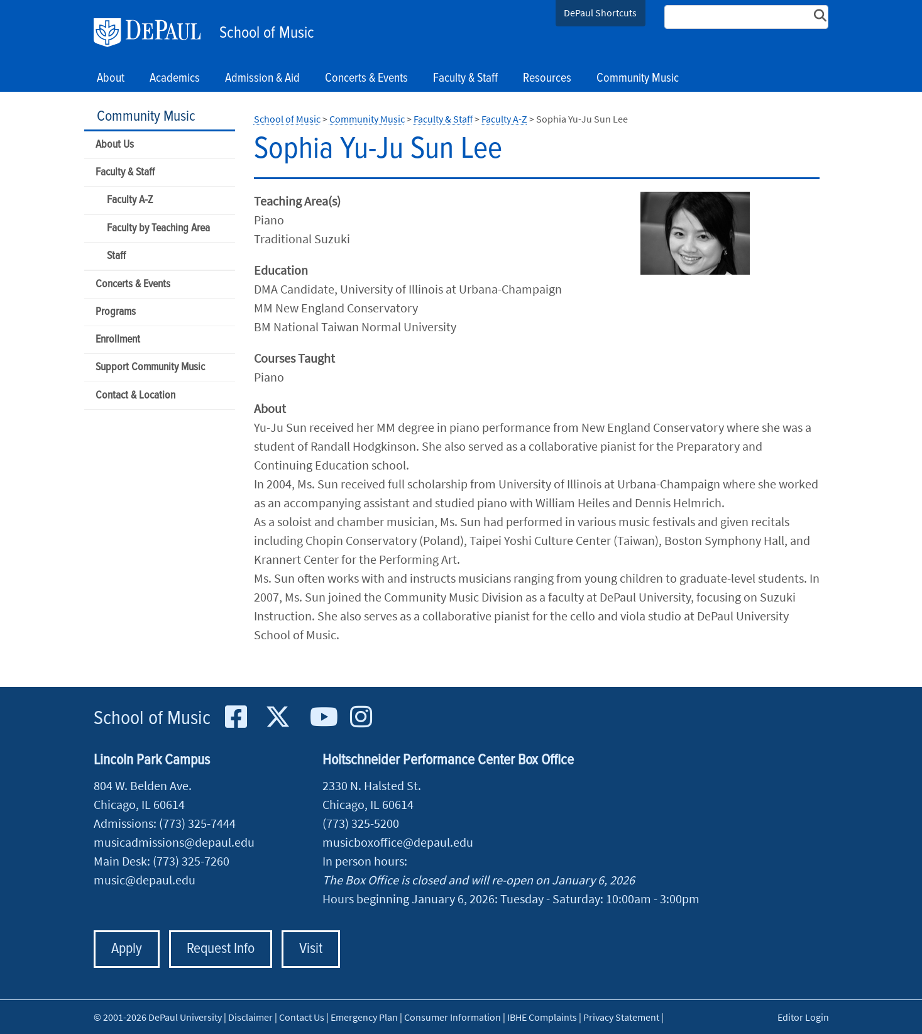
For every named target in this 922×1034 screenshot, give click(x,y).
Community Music (146, 116)
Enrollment (118, 340)
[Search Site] (746, 17)
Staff (116, 256)
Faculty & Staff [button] (465, 78)
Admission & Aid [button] (262, 78)
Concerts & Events (133, 284)
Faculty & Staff (125, 172)
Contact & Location (135, 395)
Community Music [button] (637, 78)
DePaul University (153, 32)
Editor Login (803, 1017)
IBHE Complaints (542, 1017)
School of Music (266, 33)
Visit (310, 949)
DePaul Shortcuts (600, 12)
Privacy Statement (621, 1017)
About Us (115, 145)
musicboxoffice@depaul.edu (397, 842)
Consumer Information (452, 1017)
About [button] (110, 78)
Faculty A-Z (130, 200)
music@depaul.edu (144, 880)
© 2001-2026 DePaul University (158, 1017)
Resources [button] (547, 78)
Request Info (221, 949)
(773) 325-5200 (360, 823)
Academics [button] (175, 78)
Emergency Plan (364, 1017)
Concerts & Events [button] (366, 78)
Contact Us (301, 1017)
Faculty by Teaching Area (158, 228)
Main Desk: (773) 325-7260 (161, 861)
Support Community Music (150, 367)
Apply (126, 949)
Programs (116, 312)
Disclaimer (250, 1017)
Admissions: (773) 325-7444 (165, 823)
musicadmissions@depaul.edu (174, 842)
